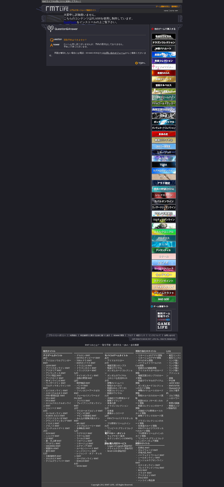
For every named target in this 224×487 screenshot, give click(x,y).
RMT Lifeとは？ (92, 345)
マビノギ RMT (83, 413)
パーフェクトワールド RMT (151, 455)
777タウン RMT (53, 443)
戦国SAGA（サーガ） (117, 388)
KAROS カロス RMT (55, 415)
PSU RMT (81, 388)
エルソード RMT (53, 408)
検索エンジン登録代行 (172, 407)
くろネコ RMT (52, 423)
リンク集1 (173, 360)
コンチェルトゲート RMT (58, 428)
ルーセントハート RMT (88, 448)
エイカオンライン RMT (57, 390)
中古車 (172, 380)
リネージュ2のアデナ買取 (150, 355)
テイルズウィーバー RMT (58, 461)
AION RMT (51, 365)
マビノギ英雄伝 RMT (86, 415)
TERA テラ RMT (84, 360)
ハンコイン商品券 (146, 480)
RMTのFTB (174, 385)
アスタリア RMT (53, 370)
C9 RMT (49, 438)
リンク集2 (173, 363)
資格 (171, 378)
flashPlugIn (70, 22)
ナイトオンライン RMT (88, 375)
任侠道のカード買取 (147, 426)
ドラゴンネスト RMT (86, 368)
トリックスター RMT (86, 370)
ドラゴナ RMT (145, 473)
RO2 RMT (142, 470)
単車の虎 (111, 403)
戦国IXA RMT (52, 448)
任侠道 (110, 411)
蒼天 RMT (50, 451)
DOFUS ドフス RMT (86, 363)
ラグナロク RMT (84, 433)
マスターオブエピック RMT (90, 411)
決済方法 (117, 345)
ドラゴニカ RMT (84, 365)
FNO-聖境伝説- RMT (55, 395)
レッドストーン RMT (86, 451)
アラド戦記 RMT (53, 375)
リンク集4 (173, 368)
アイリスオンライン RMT (58, 368)
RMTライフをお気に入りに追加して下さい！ (61, 1)
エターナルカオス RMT (57, 393)
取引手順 (106, 345)
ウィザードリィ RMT (56, 383)
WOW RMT (82, 466)
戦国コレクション (115, 390)
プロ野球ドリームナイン (118, 423)
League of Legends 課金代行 (119, 446)
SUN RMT (50, 433)
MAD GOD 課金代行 (116, 451)
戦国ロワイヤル (114, 393)
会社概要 (135, 345)
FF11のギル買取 (145, 360)
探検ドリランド (114, 400)
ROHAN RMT (83, 461)
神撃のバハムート (115, 383)
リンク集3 (173, 365)
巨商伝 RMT (143, 447)
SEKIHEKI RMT (53, 446)
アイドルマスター (115, 360)
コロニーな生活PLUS (117, 378)
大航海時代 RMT (53, 456)
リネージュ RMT (84, 441)
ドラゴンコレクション (117, 406)
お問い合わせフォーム (114, 53)
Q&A (126, 345)
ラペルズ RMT (83, 438)
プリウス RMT (83, 400)
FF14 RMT (50, 400)
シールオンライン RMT (149, 457)
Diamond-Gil (174, 388)
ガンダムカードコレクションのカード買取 (149, 386)
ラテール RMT (83, 436)
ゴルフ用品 (174, 395)
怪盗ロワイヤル (114, 368)
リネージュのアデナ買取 (149, 358)
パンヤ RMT (82, 385)
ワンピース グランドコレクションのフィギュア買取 (149, 439)
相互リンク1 (174, 355)
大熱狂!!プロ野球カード (118, 398)
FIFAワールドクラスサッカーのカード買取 (149, 429)
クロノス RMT (52, 426)
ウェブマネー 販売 (116, 436)
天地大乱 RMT (145, 452)
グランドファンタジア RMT (59, 421)
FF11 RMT (50, 398)
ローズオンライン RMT (88, 458)
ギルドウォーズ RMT (148, 450)
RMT (107, 485)
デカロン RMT (83, 355)
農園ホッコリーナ (115, 413)
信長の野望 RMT (84, 378)
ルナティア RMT (84, 446)
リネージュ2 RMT (85, 443)
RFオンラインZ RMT (55, 380)
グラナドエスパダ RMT (57, 418)
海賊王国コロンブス (116, 365)
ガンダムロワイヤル (116, 375)
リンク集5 (173, 370)
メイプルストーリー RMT (89, 426)
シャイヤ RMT (52, 436)
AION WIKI (174, 383)
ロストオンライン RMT (149, 465)
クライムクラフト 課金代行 (120, 448)
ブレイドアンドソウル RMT (151, 468)
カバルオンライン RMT (57, 413)
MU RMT (81, 423)
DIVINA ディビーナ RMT (88, 358)
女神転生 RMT (83, 428)
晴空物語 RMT (83, 383)
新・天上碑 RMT (53, 441)
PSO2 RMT (143, 478)
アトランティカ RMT (56, 373)
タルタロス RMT (53, 458)
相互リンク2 (174, 358)
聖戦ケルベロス (114, 385)
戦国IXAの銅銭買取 (147, 368)
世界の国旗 (174, 403)
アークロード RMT (55, 378)
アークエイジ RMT (147, 475)
